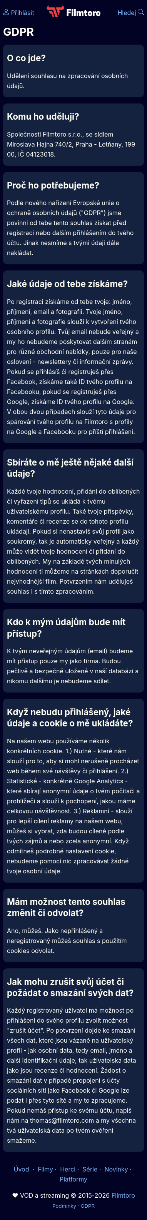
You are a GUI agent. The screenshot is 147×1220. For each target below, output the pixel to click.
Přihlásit (18, 13)
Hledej (130, 13)
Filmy (45, 1169)
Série (89, 1169)
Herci (67, 1169)
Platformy (73, 1179)
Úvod (22, 1169)
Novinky (116, 1169)
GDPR (87, 1206)
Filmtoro (123, 1195)
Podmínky (64, 1206)
